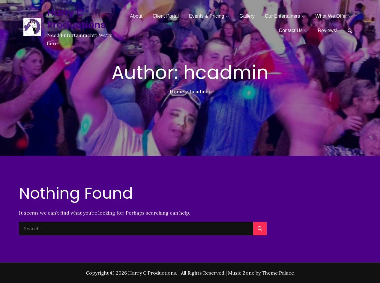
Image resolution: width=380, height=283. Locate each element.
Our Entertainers (285, 16)
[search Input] (142, 228)
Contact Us (293, 30)
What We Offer (333, 16)
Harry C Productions (76, 18)
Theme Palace (278, 273)
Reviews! (327, 30)
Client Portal (166, 16)
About (136, 16)
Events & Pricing (209, 16)
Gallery (247, 16)
